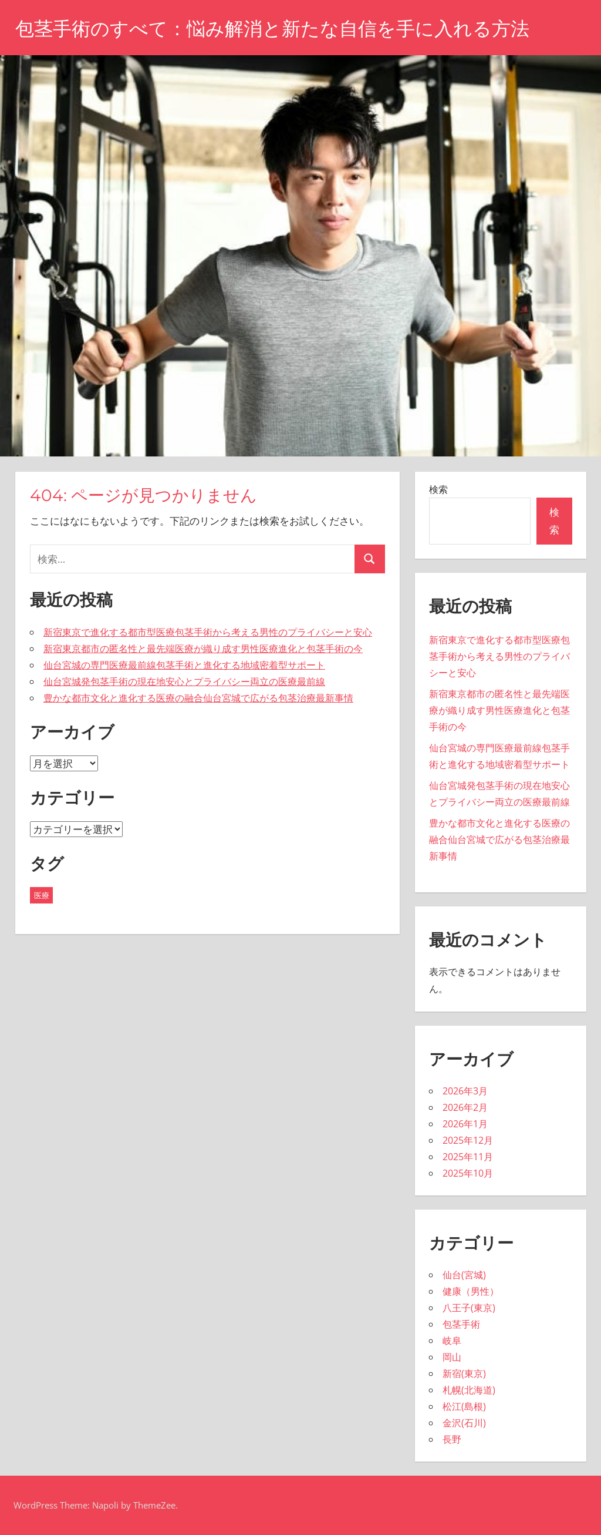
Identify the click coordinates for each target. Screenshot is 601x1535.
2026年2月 (465, 1107)
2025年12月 (468, 1140)
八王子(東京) (469, 1307)
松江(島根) (464, 1406)
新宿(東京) (464, 1373)
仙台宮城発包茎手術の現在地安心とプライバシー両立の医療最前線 (184, 681)
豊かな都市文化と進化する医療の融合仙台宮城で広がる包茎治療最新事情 (198, 697)
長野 (452, 1439)
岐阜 (452, 1340)
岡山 (452, 1357)
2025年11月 (468, 1156)
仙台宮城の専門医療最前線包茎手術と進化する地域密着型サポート (184, 665)
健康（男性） (471, 1291)
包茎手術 (461, 1324)
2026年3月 (465, 1090)
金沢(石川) (464, 1422)
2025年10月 (468, 1173)
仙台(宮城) (464, 1274)
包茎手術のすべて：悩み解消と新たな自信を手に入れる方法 (272, 28)
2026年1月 (465, 1123)
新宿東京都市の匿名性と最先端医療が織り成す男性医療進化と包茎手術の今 (203, 648)
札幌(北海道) (469, 1389)
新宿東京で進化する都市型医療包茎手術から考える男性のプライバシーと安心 (207, 632)
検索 (438, 489)
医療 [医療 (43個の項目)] (41, 895)
